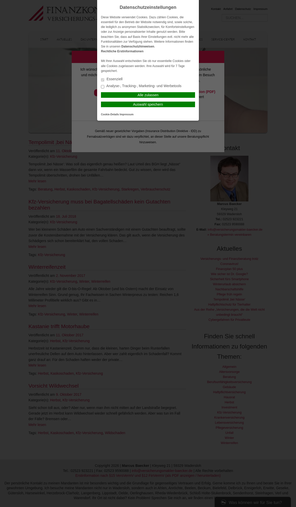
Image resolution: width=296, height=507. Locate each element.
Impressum (127, 114)
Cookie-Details (110, 114)
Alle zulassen (148, 95)
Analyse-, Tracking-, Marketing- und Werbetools (141, 86)
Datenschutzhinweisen (137, 46)
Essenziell (112, 79)
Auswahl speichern (148, 104)
